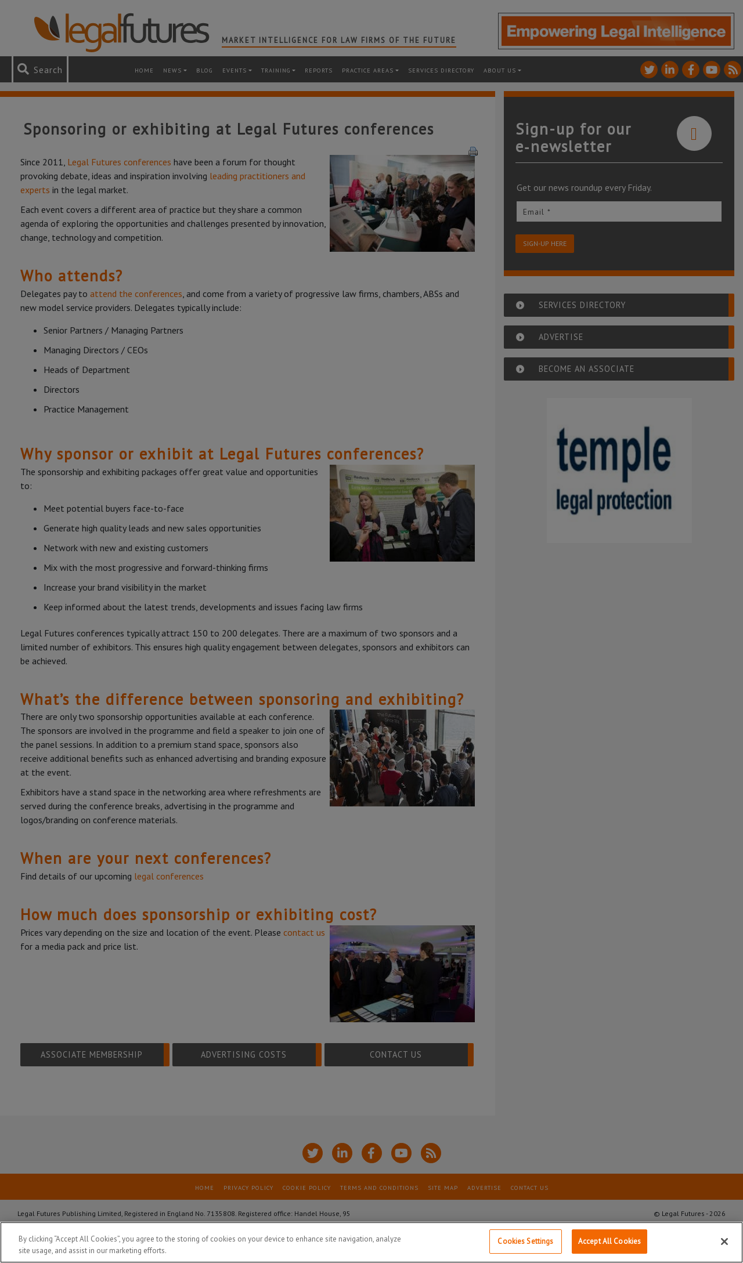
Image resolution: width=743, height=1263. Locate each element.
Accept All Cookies (609, 1241)
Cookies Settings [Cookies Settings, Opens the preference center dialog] (525, 1241)
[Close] (724, 1241)
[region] (371, 1242)
